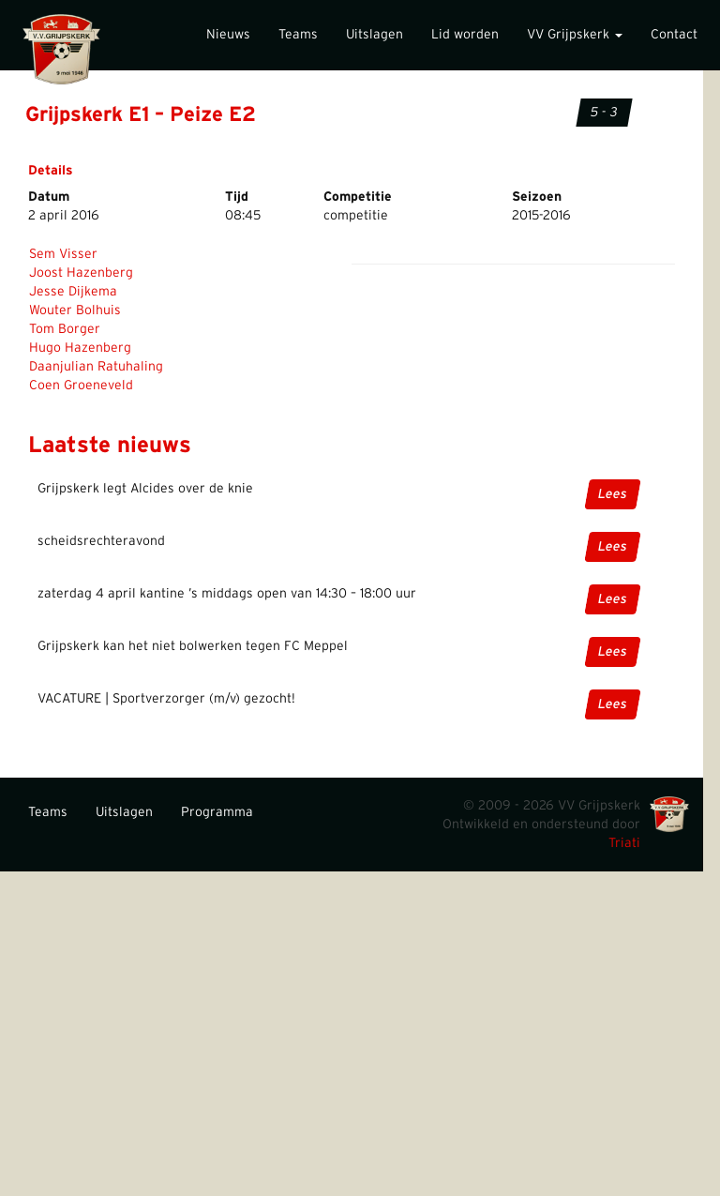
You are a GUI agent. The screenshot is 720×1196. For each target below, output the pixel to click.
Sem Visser (63, 254)
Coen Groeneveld (81, 385)
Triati (624, 843)
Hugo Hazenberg (80, 348)
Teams (298, 34)
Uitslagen (374, 34)
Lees (612, 494)
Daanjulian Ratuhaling (96, 366)
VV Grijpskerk (574, 34)
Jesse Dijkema (73, 291)
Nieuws (228, 34)
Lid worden (465, 34)
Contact (674, 34)
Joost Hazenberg (81, 273)
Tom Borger (64, 329)
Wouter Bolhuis (75, 310)
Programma (217, 812)
